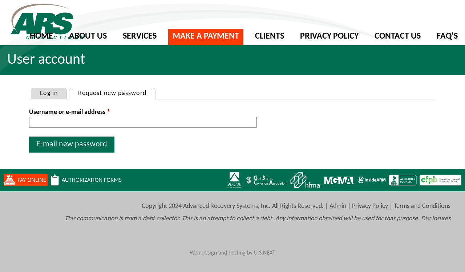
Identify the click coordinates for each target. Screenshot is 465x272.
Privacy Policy (329, 36)
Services (140, 36)
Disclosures (435, 218)
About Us (88, 36)
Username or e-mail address (69, 112)
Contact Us (398, 36)
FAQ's (447, 36)
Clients (269, 36)
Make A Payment (206, 36)
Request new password (116, 92)
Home (41, 36)
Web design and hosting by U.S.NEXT (232, 253)
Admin (337, 206)
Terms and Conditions (422, 206)
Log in (49, 93)
